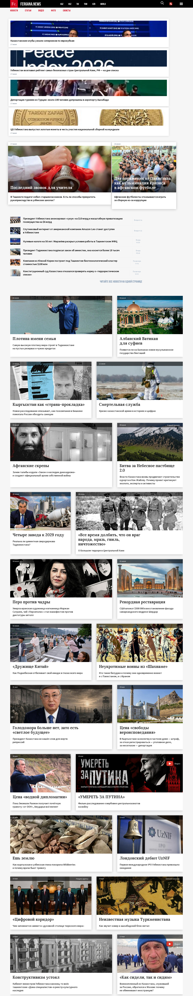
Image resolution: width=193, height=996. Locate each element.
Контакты (16, 988)
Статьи (28, 11)
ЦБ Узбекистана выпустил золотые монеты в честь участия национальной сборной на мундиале (160, 45)
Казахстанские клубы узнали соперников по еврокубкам (28, 42)
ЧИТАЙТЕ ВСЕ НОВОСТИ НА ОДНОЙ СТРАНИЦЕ (121, 197)
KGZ (70, 3)
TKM (87, 3)
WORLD (105, 3)
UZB (95, 3)
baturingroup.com (115, 993)
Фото (54, 11)
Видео (42, 11)
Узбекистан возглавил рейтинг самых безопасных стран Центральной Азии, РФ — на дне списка (74, 45)
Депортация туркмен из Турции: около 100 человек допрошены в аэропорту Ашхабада (118, 45)
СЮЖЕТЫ (68, 11)
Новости (14, 11)
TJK (78, 3)
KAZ (62, 3)
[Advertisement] (165, 170)
